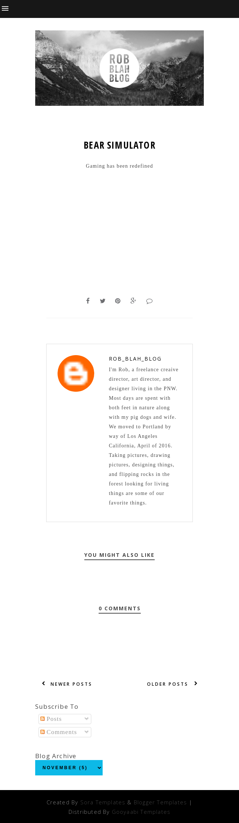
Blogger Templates (160, 802)
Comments (58, 732)
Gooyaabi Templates (141, 811)
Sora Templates (103, 802)
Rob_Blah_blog (135, 358)
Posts (51, 718)
